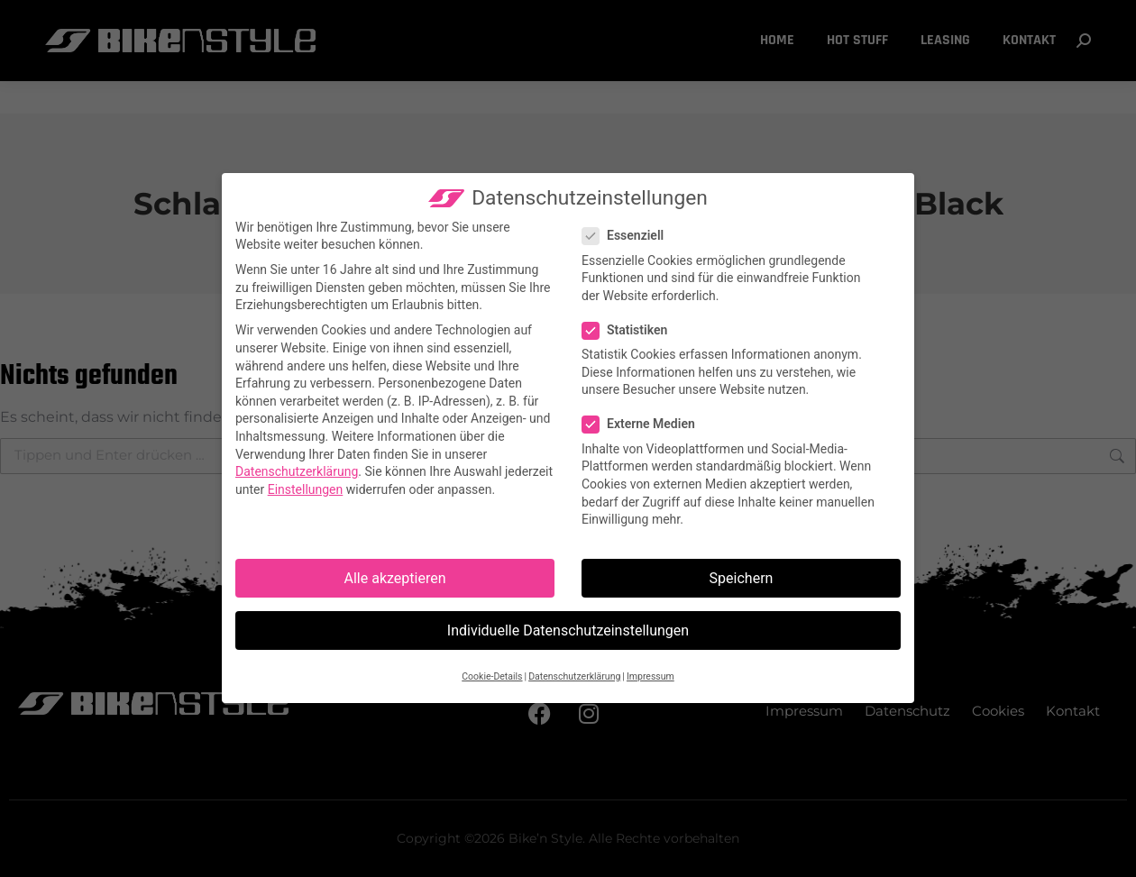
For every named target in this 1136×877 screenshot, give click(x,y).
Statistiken (630, 330)
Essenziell (628, 236)
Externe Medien (644, 425)
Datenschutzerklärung (297, 471)
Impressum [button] (650, 676)
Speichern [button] (741, 578)
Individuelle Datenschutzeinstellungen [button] (568, 630)
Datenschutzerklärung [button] (574, 676)
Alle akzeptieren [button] (395, 578)
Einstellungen (305, 489)
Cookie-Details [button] (492, 676)
